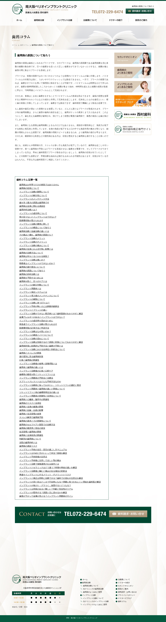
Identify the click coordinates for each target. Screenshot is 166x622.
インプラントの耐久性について (33, 195)
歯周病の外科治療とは (29, 274)
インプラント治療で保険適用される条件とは (39, 464)
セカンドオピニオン (125, 586)
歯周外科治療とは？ (28, 210)
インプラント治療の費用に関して (34, 224)
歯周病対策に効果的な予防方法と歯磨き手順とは (41, 346)
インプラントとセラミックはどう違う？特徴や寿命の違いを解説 (48, 467)
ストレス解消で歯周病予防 (31, 417)
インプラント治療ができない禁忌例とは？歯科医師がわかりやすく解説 (51, 313)
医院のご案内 (123, 589)
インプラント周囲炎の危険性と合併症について (40, 396)
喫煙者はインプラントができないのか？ (37, 263)
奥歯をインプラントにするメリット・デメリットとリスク (45, 474)
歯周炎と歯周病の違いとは (31, 367)
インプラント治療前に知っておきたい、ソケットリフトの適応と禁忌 (50, 385)
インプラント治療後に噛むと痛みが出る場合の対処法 (43, 471)
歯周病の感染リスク (28, 446)
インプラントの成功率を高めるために (36, 321)
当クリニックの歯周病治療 (93, 589)
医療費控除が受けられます (31, 220)
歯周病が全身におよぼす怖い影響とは (36, 249)
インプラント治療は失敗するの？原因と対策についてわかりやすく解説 (51, 342)
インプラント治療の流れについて (34, 338)
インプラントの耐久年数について (34, 285)
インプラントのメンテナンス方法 (34, 199)
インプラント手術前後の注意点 (33, 457)
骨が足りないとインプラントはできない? (37, 217)
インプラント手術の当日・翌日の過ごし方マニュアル (43, 449)
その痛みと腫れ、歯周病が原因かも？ (36, 235)
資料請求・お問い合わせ (127, 592)
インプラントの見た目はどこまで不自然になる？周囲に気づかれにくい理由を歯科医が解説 (60, 482)
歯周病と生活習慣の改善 (30, 414)
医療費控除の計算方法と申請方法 (34, 328)
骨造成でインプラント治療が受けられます (38, 324)
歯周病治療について (90, 586)
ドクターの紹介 (124, 583)
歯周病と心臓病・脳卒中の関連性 (34, 399)
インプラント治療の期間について (34, 192)
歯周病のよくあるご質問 (92, 592)
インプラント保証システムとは (33, 292)
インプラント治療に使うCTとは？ (34, 303)
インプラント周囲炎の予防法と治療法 (36, 378)
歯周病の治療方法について (31, 253)
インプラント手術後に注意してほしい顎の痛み (40, 460)
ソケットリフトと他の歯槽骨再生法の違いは (39, 392)
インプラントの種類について (32, 299)
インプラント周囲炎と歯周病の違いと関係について (42, 389)
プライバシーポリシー (126, 595)
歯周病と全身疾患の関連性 (31, 435)
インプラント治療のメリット (32, 238)
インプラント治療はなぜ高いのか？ (35, 331)
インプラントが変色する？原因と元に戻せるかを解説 (43, 492)
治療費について (124, 579)
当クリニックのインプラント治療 (96, 601)
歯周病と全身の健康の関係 (31, 407)
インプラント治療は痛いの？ (32, 260)
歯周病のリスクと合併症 (30, 403)
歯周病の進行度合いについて (32, 267)
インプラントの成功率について (33, 213)
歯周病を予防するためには (31, 278)
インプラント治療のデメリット (33, 242)
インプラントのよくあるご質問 (95, 605)
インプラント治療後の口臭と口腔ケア (36, 371)
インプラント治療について (93, 598)
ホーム (14, 45)
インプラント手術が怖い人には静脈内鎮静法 (39, 306)
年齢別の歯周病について (30, 439)
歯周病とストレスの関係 (30, 353)
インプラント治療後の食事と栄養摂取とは (38, 363)
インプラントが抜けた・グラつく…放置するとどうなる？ (45, 485)
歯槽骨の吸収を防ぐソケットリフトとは (37, 374)
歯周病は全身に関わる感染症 (32, 206)
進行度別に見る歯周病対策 (31, 356)
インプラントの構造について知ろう (35, 227)
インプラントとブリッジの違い (33, 310)
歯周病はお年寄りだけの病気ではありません (39, 185)
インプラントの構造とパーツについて (36, 335)
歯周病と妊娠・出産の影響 (31, 410)
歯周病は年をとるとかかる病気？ (34, 256)
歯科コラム (24, 45)
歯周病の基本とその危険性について (35, 421)
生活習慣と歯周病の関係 (30, 432)
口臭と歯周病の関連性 (29, 360)
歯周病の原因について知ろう (32, 270)
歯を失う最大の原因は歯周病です (34, 202)
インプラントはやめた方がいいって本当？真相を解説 (43, 453)
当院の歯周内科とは (28, 442)
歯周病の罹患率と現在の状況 (32, 428)
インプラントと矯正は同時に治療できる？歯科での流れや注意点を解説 (51, 478)
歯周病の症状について (29, 188)
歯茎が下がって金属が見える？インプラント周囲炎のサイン (46, 496)
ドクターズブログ (125, 598)
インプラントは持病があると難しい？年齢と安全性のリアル (46, 489)
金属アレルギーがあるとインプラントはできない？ (42, 317)
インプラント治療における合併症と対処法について (42, 349)
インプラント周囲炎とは (30, 288)
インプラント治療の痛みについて (34, 245)
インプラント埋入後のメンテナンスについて (39, 296)
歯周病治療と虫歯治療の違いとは (34, 231)
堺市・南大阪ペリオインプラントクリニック (81, 618)
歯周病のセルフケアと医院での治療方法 (37, 424)
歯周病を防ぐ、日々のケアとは (33, 281)
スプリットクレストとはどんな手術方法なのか (40, 381)
